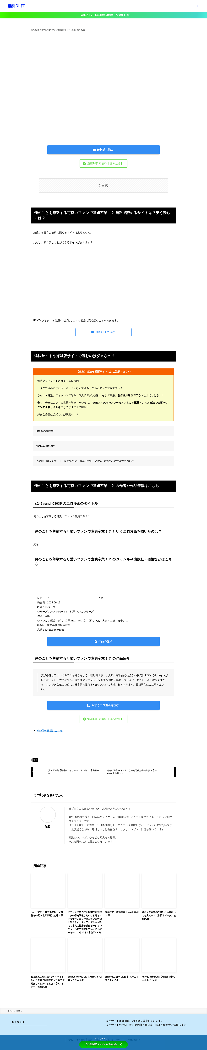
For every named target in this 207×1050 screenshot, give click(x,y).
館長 (48, 826)
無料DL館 (16, 6)
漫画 (35, 760)
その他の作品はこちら (49, 730)
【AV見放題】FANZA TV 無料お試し (103, 1044)
